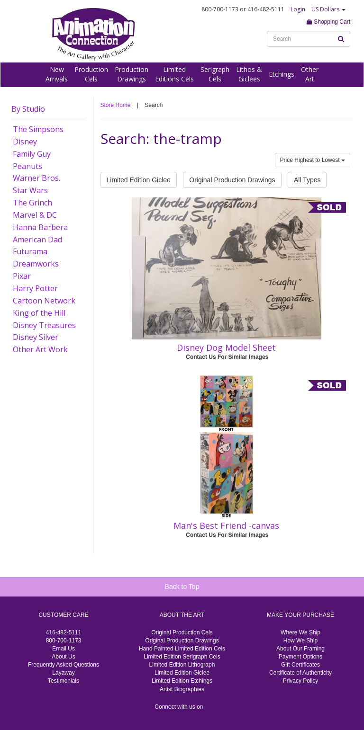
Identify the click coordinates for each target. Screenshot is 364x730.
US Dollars (328, 9)
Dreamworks (36, 263)
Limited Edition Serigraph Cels (182, 656)
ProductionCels (91, 74)
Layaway (63, 672)
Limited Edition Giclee (139, 180)
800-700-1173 (64, 640)
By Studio (28, 109)
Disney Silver (35, 337)
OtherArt (309, 74)
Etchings (281, 74)
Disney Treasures (44, 325)
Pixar (22, 276)
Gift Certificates (300, 664)
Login (298, 9)
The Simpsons (38, 129)
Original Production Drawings (232, 180)
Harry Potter (35, 288)
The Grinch (32, 202)
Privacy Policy (300, 680)
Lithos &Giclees (249, 74)
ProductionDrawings (131, 74)
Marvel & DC (35, 215)
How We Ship (300, 640)
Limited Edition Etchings (182, 680)
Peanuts (27, 166)
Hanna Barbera (40, 227)
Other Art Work (40, 349)
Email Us (63, 648)
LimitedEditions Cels (174, 74)
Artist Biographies (182, 689)
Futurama (30, 251)
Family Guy (32, 154)
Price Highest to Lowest (312, 160)
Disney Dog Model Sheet (226, 347)
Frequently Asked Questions (63, 664)
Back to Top (182, 586)
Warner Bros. (36, 178)
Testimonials (63, 680)
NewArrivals (57, 74)
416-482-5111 (64, 632)
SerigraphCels (214, 74)
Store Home (115, 105)
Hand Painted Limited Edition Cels (182, 648)
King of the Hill (39, 313)
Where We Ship (300, 632)
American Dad (37, 239)
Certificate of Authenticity (300, 672)
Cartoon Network (44, 300)
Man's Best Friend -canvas (226, 525)
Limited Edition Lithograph (182, 664)
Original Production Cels (181, 632)
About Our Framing (300, 648)
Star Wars (30, 190)
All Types (307, 180)
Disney (25, 141)
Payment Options (300, 656)
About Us (63, 656)
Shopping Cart (328, 21)
